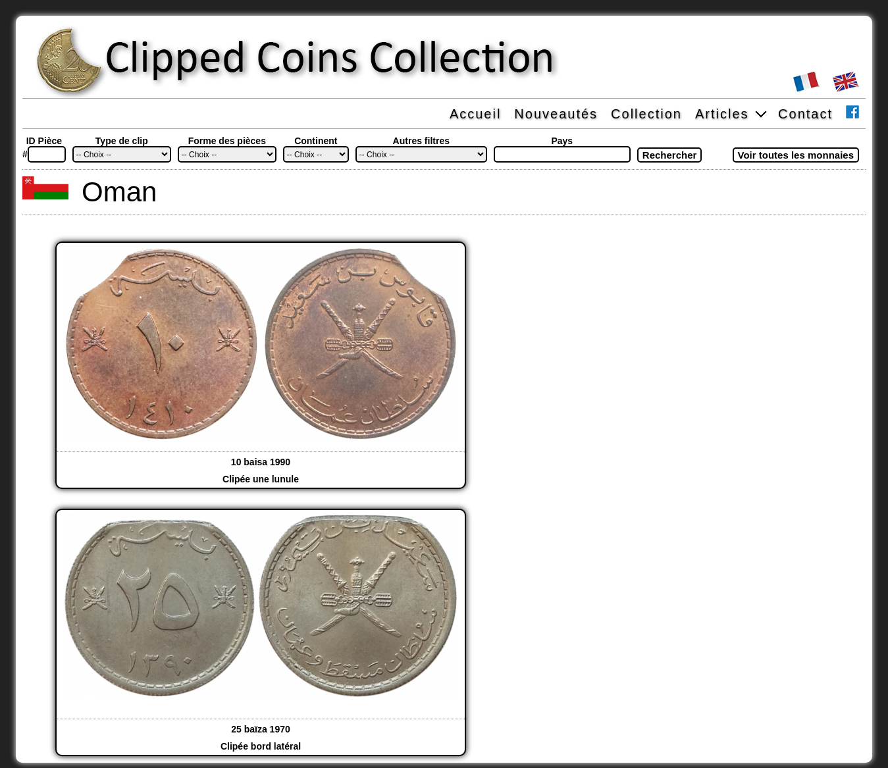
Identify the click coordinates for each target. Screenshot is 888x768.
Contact (805, 114)
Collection (646, 114)
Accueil (475, 114)
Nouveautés (556, 114)
